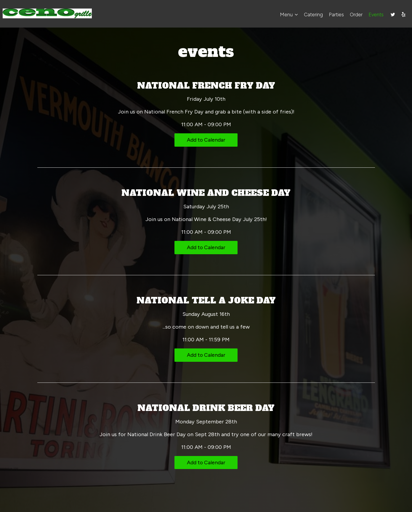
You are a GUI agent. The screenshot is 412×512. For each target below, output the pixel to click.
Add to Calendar (206, 140)
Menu (288, 15)
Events (375, 15)
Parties (335, 15)
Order (355, 15)
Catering (312, 15)
